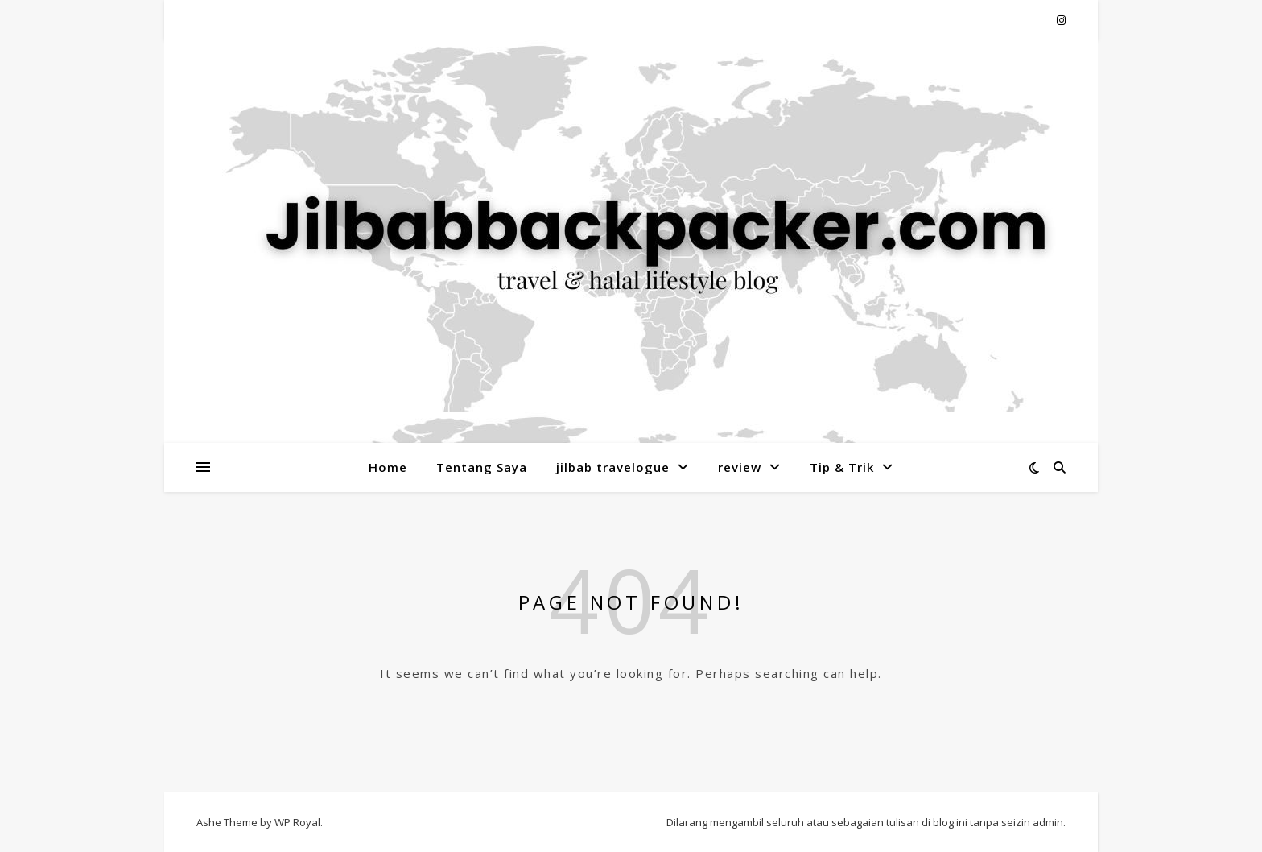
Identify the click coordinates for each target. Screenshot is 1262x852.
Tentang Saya (481, 467)
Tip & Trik (842, 467)
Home (388, 467)
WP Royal (297, 822)
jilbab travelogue (613, 467)
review (739, 467)
